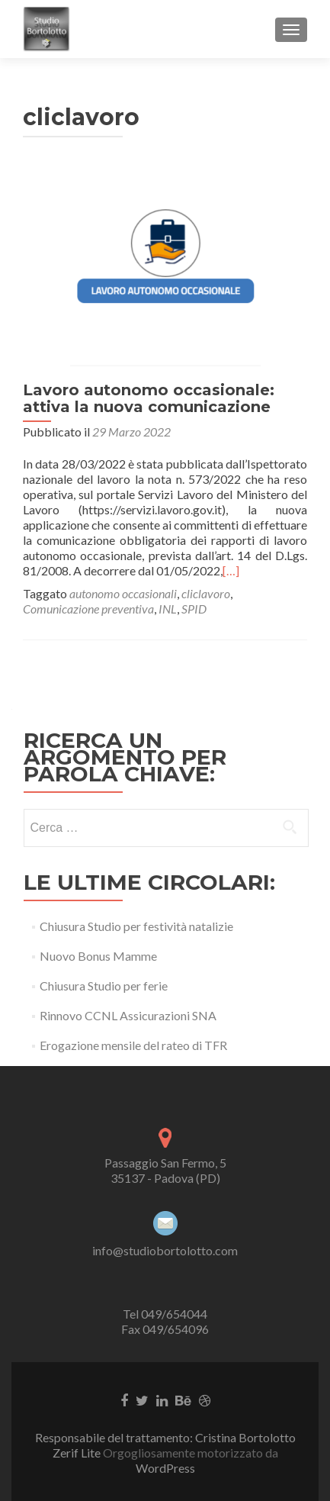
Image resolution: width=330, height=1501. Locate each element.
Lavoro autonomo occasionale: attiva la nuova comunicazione (148, 398)
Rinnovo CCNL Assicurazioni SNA (128, 1015)
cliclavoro (205, 593)
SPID (194, 608)
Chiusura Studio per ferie (104, 985)
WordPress (165, 1468)
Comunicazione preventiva (88, 608)
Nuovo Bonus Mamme (98, 956)
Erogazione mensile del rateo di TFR (133, 1045)
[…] (231, 570)
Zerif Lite (78, 1452)
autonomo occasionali (123, 593)
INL (168, 608)
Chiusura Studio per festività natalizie (136, 926)
